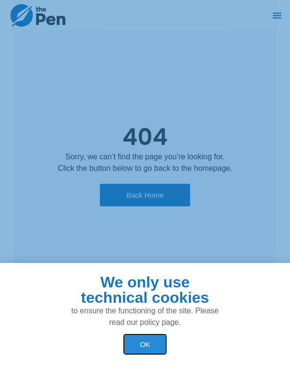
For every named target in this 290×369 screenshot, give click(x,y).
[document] (145, 184)
